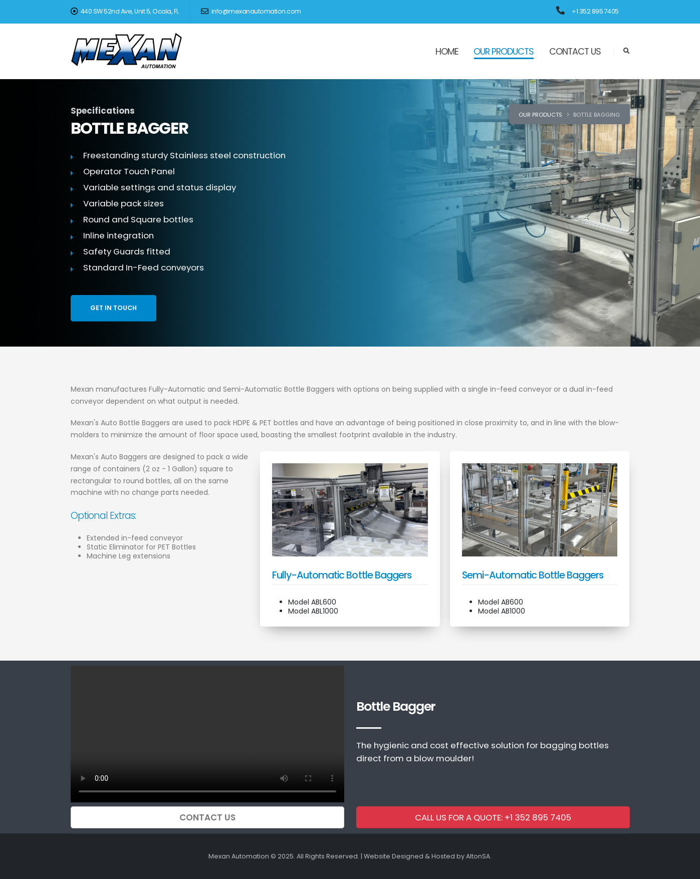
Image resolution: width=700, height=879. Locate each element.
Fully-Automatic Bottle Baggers (341, 575)
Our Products (540, 115)
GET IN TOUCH (113, 308)
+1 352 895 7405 (595, 11)
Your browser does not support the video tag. (207, 734)
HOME (446, 52)
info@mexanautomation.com (251, 11)
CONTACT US (575, 52)
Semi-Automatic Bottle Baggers (533, 575)
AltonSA (478, 856)
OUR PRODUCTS (504, 52)
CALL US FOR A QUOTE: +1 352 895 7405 (493, 817)
